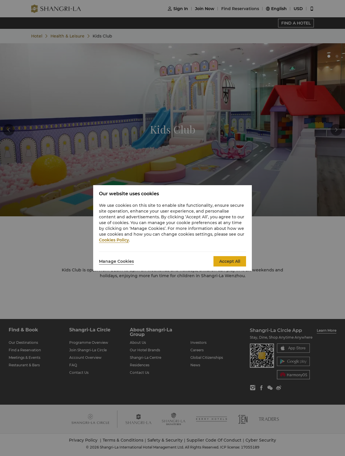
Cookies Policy (114, 240)
